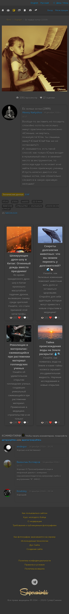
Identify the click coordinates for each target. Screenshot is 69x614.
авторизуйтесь (9, 440)
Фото (8, 20)
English (34, 3)
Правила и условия (34, 564)
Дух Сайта (34, 545)
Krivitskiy (22, 491)
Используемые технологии (34, 541)
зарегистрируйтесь (31, 440)
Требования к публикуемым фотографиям (34, 525)
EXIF (27, 194)
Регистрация (61, 10)
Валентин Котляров (28, 462)
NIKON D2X (11, 213)
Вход (50, 10)
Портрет (18, 20)
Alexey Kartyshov (32, 112)
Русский (44, 3)
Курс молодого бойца (34, 517)
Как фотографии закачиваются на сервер (35, 537)
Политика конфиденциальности (34, 560)
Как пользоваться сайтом (34, 513)
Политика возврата (35, 568)
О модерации (34, 521)
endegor (22, 446)
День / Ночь (59, 3)
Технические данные (13, 194)
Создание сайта (34, 549)
